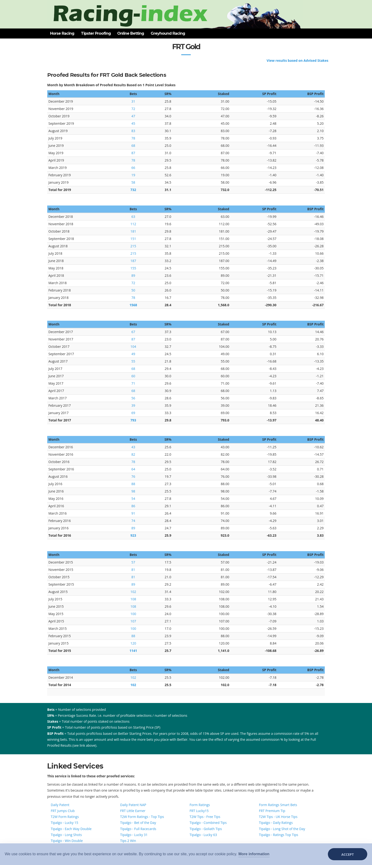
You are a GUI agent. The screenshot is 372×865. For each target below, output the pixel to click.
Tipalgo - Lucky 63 (203, 834)
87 (133, 153)
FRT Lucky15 (199, 810)
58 (133, 182)
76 (133, 476)
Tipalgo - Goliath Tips (206, 829)
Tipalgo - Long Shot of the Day (282, 829)
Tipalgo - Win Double (67, 840)
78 (133, 138)
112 (133, 224)
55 (133, 361)
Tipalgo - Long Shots (66, 834)
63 (133, 216)
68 (133, 145)
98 (133, 491)
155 (133, 268)
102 (133, 591)
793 (133, 420)
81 (133, 569)
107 (133, 621)
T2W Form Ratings (65, 816)
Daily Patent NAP (133, 805)
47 (133, 116)
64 (133, 469)
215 (133, 246)
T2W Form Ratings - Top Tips (142, 816)
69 (133, 413)
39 (133, 405)
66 (133, 167)
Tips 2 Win (128, 840)
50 (133, 290)
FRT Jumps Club (63, 810)
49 (133, 354)
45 (133, 123)
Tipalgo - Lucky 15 (64, 822)
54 (133, 498)
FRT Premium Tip (272, 810)
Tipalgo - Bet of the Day (138, 822)
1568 (133, 305)
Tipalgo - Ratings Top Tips (278, 834)
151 (133, 238)
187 (133, 260)
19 (133, 175)
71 (133, 383)
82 (133, 454)
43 (133, 447)
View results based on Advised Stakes (297, 60)
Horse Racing (62, 33)
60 (133, 376)
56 (133, 398)
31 (133, 101)
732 (133, 189)
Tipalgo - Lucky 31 (134, 834)
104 (133, 346)
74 (133, 520)
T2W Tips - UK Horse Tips (278, 816)
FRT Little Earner (133, 810)
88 (133, 484)
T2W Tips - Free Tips (205, 816)
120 (133, 643)
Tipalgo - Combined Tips (208, 822)
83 (133, 131)
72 (133, 108)
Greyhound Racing (168, 33)
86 (133, 506)
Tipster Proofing (96, 33)
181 (133, 231)
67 (133, 332)
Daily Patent (60, 805)
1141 (133, 650)
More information (254, 854)
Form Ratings (200, 805)
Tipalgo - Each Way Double (71, 829)
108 (133, 599)
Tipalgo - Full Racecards (138, 829)
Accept (347, 854)
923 (133, 535)
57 (133, 562)
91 (133, 513)
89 (133, 275)
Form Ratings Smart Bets (278, 805)
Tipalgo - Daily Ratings (276, 822)
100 (133, 614)
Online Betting (130, 33)
